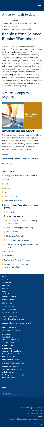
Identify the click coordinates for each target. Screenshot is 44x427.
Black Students (7, 337)
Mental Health (14, 20)
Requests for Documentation (17, 240)
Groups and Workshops (17, 158)
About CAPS (10, 212)
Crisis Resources (11, 196)
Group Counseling (11, 26)
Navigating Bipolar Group (18, 131)
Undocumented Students (11, 360)
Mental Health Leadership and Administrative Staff (16, 265)
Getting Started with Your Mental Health (20, 175)
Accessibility (37, 411)
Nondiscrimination (35, 413)
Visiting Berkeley (9, 378)
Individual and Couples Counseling (19, 227)
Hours (4, 291)
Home (4, 20)
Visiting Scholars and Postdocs (13, 354)
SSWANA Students (8, 348)
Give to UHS (6, 288)
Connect (7, 188)
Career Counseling (13, 232)
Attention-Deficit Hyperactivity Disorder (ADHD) (22, 245)
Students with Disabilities (11, 351)
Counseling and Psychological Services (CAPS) (21, 23)
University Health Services (18, 14)
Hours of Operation (9, 327)
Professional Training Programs (17, 260)
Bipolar (4, 158)
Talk (5, 192)
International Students (10, 340)
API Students (6, 334)
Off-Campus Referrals (15, 236)
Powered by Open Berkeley (31, 408)
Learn (6, 179)
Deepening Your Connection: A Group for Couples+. (22, 221)
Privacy (39, 416)
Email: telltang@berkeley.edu (13, 319)
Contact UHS (6, 283)
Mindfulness (33, 158)
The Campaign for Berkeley (13, 375)
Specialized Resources (13, 201)
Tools (6, 184)
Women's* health (8, 357)
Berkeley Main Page (10, 366)
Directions (6, 285)
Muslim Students (8, 345)
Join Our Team (7, 294)
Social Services (10, 251)
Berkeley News (8, 372)
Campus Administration (11, 369)
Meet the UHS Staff (9, 297)
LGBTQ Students (8, 343)
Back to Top (38, 424)
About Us (5, 280)
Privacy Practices (8, 300)
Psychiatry (8, 255)
